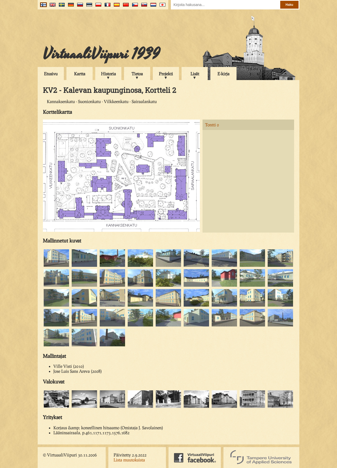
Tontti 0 (212, 124)
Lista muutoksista (129, 459)
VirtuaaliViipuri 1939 (101, 54)
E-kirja (223, 73)
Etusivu (51, 73)
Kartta (79, 73)
